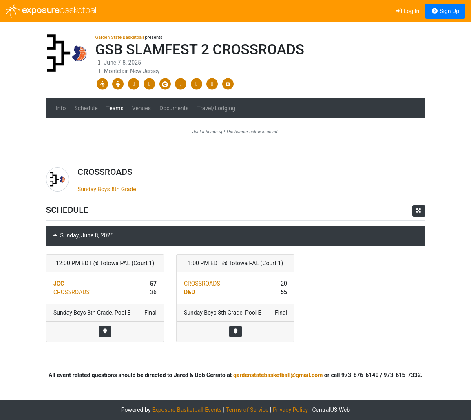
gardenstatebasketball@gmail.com (278, 375)
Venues (141, 108)
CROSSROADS (71, 292)
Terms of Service (247, 410)
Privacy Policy (290, 410)
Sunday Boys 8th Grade (106, 189)
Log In (407, 11)
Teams (115, 108)
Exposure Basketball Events (187, 410)
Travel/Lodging (216, 108)
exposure (51, 11)
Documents (173, 108)
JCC (58, 283)
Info (61, 108)
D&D (189, 292)
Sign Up (445, 11)
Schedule (85, 108)
